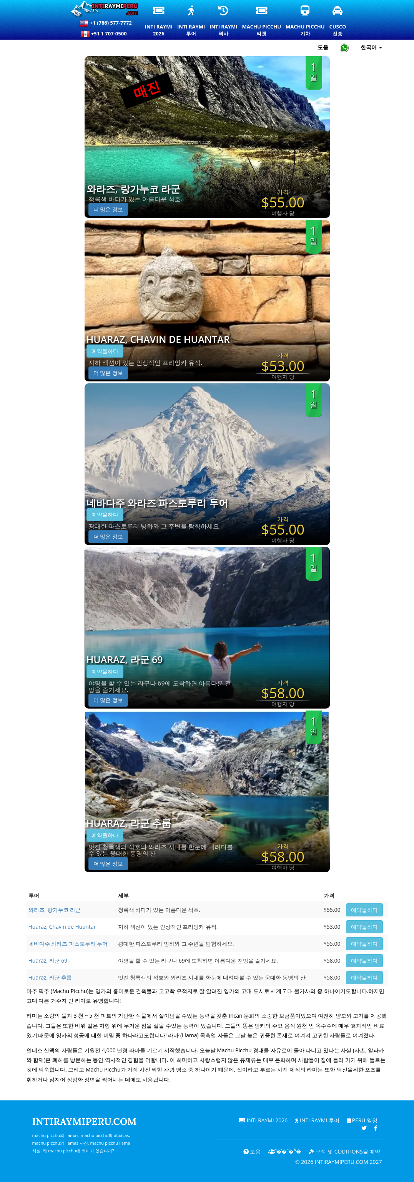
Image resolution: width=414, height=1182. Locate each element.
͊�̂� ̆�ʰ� (284, 1151)
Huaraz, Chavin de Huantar (158, 339)
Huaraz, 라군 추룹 (128, 823)
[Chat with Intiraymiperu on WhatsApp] (344, 47)
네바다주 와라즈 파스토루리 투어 (157, 503)
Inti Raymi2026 (159, 21)
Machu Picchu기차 (305, 21)
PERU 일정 (361, 1120)
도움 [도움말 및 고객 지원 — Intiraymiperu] (323, 47)
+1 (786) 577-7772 (105, 23)
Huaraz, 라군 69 (124, 659)
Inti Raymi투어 (191, 21)
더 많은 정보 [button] (108, 209)
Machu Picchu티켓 (261, 21)
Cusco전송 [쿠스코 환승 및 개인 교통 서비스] (338, 21)
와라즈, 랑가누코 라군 (133, 189)
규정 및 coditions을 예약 (344, 1151)
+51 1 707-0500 (106, 34)
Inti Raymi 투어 (316, 1120)
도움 (251, 1151)
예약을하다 (104, 350)
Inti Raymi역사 (223, 21)
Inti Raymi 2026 (262, 1120)
